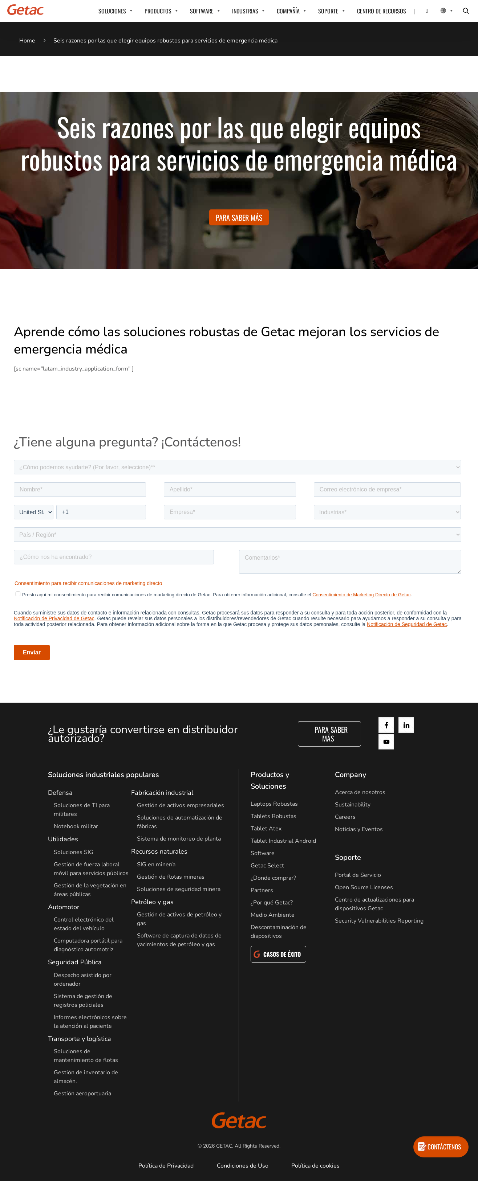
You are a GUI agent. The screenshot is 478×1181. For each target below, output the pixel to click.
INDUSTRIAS (245, 11)
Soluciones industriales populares (103, 775)
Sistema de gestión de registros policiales (83, 1000)
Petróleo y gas (152, 902)
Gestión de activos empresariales (180, 805)
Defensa (60, 792)
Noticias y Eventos (359, 829)
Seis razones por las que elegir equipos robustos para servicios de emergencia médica (165, 41)
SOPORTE (328, 11)
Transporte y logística (79, 1038)
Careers (345, 817)
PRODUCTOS (158, 11)
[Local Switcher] (439, 11)
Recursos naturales (159, 851)
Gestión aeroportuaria (82, 1094)
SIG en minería (156, 865)
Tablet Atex (266, 829)
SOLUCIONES (112, 11)
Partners (262, 890)
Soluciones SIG (73, 852)
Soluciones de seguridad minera (178, 889)
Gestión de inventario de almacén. (86, 1076)
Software (263, 853)
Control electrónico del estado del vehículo (84, 924)
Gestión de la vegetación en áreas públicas (90, 890)
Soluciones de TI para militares (82, 809)
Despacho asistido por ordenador (83, 979)
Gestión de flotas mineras (170, 877)
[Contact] (422, 11)
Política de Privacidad (166, 1166)
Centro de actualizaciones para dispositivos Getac (374, 904)
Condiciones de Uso (242, 1166)
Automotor (63, 907)
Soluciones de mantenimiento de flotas (86, 1055)
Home (27, 41)
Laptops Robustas (274, 804)
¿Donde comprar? (273, 878)
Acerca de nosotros (360, 792)
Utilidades (63, 839)
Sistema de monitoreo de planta (179, 839)
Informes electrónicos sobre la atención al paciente (90, 1021)
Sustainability (352, 805)
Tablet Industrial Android (283, 841)
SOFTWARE (202, 11)
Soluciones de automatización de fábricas (179, 822)
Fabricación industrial (162, 792)
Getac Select (267, 866)
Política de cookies (315, 1166)
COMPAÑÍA (288, 11)
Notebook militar (76, 826)
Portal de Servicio (358, 875)
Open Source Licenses (364, 887)
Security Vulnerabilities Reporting (379, 921)
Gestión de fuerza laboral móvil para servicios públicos (91, 869)
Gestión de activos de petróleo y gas (179, 919)
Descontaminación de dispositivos (279, 931)
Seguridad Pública (75, 962)
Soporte (348, 857)
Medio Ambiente (273, 915)
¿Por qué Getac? (272, 903)
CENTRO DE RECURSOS (381, 11)
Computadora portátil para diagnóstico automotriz (88, 945)
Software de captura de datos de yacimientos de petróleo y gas (179, 940)
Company (350, 775)
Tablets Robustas (273, 816)
